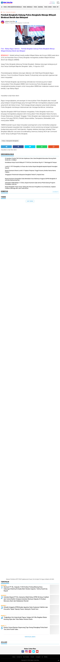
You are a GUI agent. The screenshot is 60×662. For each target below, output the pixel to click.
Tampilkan (55, 191)
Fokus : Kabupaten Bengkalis (9, 12)
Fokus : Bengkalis (27, 7)
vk (42, 657)
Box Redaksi (26, 657)
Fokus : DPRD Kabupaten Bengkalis (13, 7)
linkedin (32, 657)
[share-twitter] (30, 146)
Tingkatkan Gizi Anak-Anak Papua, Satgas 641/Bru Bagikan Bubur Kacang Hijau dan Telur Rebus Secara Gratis (25, 618)
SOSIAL (46, 657)
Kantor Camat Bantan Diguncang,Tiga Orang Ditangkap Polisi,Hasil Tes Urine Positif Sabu (26, 628)
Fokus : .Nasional (38, 7)
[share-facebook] (18, 146)
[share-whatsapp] (41, 146)
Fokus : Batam (48, 7)
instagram (38, 657)
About (13, 657)
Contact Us (19, 657)
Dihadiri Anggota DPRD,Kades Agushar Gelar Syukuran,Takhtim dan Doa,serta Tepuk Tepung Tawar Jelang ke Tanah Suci (26, 608)
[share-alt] (6, 146)
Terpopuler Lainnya (30, 636)
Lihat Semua (30, 201)
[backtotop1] (58, 660)
